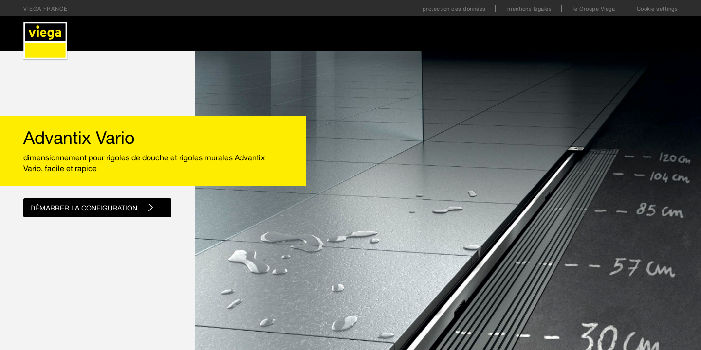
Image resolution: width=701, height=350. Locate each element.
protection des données (455, 8)
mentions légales (530, 8)
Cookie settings (657, 8)
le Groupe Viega (595, 8)
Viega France (45, 8)
